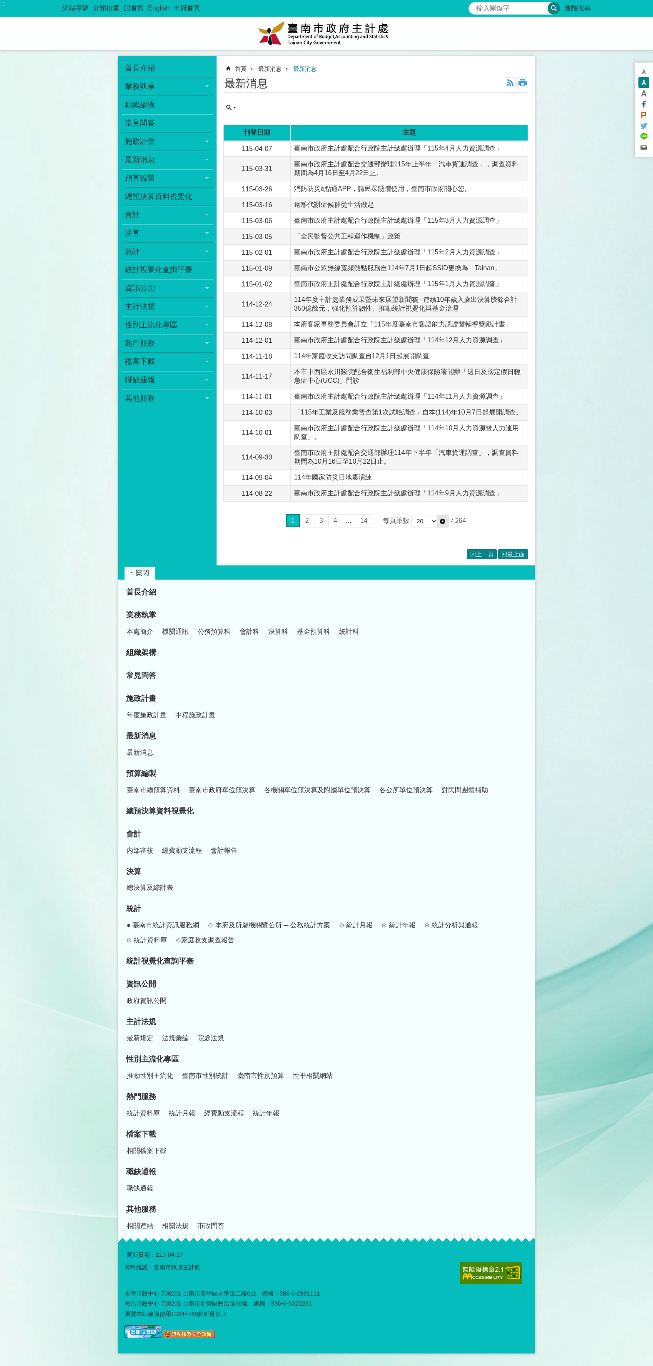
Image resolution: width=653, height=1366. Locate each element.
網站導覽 (75, 8)
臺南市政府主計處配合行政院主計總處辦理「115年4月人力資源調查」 (398, 148)
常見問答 (140, 123)
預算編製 (141, 773)
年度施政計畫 (147, 714)
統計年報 (266, 1113)
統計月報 (182, 1113)
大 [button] (643, 93)
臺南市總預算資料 (153, 789)
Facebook (643, 104)
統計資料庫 (143, 1113)
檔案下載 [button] (140, 361)
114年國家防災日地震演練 (333, 477)
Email (643, 147)
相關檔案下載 (147, 1150)
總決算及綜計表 (150, 887)
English (158, 8)
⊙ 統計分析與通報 (451, 925)
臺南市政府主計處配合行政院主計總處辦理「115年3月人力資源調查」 (398, 220)
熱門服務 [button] (140, 343)
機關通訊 (175, 631)
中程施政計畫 (195, 714)
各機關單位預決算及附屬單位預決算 (317, 789)
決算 (133, 871)
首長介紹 (140, 68)
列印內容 (522, 82)
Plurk (643, 115)
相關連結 (140, 1225)
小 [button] (643, 71)
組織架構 (140, 104)
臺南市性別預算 (260, 1075)
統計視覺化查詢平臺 (158, 270)
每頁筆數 (396, 520)
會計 (133, 834)
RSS (510, 82)
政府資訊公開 (147, 1000)
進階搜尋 (577, 8)
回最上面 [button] (513, 554)
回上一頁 (481, 554)
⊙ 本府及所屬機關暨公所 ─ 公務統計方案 (269, 925)
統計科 (349, 631)
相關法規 (175, 1225)
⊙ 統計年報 (398, 925)
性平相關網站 (313, 1075)
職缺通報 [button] (140, 380)
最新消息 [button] (140, 160)
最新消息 (270, 68)
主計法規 (141, 1021)
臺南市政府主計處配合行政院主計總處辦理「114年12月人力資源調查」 (400, 340)
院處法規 (210, 1038)
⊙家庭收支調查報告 (205, 940)
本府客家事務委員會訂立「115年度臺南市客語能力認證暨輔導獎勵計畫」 (403, 324)
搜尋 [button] (554, 8)
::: (2, 3)
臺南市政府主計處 (326, 33)
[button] (443, 521)
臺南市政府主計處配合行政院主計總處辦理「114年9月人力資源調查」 (398, 493)
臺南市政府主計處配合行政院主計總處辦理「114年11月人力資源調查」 (400, 396)
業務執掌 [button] (140, 86)
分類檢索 (106, 8)
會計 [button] (132, 215)
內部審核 (140, 850)
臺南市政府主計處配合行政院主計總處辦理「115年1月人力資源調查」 (398, 283)
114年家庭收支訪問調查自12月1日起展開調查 (361, 355)
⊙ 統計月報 (356, 925)
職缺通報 (141, 1172)
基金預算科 (313, 631)
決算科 (278, 631)
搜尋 (475, 6)
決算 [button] (132, 233)
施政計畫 (141, 698)
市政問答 (210, 1225)
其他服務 (141, 1209)
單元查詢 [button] (231, 107)
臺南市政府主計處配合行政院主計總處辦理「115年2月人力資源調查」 (398, 252)
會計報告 (224, 850)
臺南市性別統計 (205, 1075)
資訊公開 (141, 984)
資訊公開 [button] (140, 288)
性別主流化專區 (152, 1059)
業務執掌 (141, 615)
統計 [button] (132, 251)
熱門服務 (141, 1096)
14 (364, 520)
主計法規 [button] (140, 306)
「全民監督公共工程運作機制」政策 (347, 236)
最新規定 (140, 1038)
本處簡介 (140, 631)
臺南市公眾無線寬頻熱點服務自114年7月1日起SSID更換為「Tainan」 (397, 267)
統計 (133, 908)
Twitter (643, 126)
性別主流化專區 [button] (151, 325)
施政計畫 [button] (140, 141)
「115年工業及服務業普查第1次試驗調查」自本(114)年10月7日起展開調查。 (408, 412)
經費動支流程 (182, 850)
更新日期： (141, 1254)
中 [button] (643, 82)
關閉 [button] (142, 572)
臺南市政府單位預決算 (222, 789)
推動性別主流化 (150, 1075)
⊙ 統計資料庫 (147, 940)
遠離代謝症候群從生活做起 (334, 204)
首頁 (241, 68)
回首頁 (134, 8)
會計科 (249, 631)
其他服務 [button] (140, 398)
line (643, 136)
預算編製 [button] (140, 178)
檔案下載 (141, 1134)
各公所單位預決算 (406, 789)
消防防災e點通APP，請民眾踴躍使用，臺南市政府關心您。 (382, 188)
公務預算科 (214, 631)
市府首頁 (187, 8)
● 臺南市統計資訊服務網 (163, 925)
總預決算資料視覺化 (158, 196)
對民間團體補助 (464, 789)
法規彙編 (175, 1038)
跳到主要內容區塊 (4, 4)
